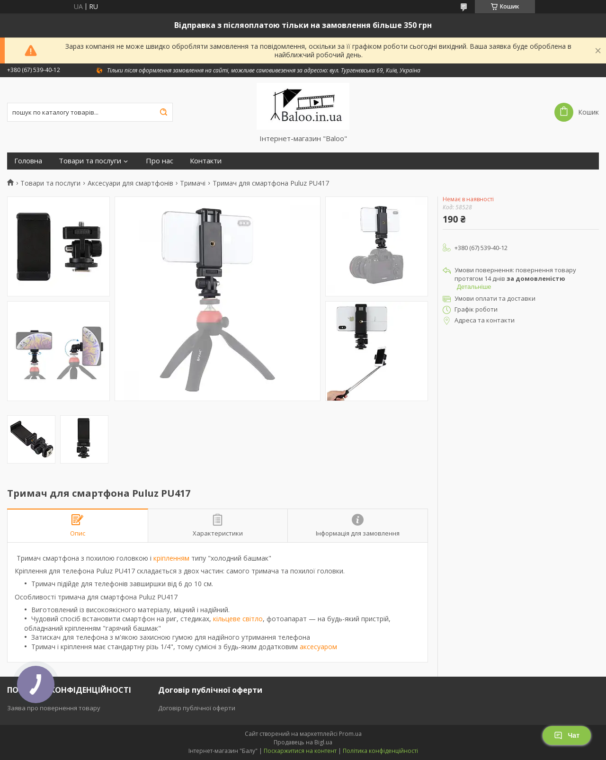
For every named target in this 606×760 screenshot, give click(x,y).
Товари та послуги (90, 160)
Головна (28, 160)
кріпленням (171, 558)
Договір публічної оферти (196, 708)
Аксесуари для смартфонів (130, 183)
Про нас (159, 160)
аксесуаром (318, 646)
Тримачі (192, 183)
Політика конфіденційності (380, 751)
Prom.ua (350, 734)
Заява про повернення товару (53, 708)
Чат (566, 735)
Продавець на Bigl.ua (303, 742)
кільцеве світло (238, 618)
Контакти (206, 160)
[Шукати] (163, 112)
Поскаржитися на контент (300, 751)
